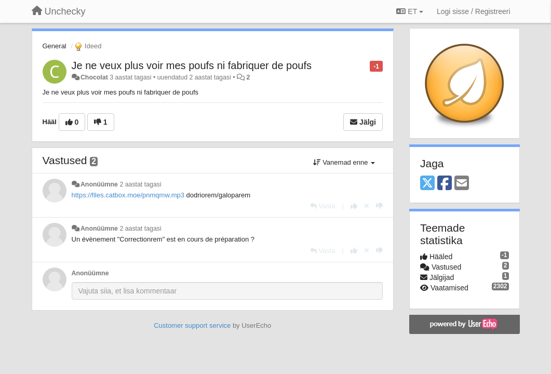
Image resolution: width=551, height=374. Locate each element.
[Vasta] (322, 206)
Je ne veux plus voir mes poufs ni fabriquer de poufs (192, 65)
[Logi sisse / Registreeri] (474, 11)
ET (409, 11)
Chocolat (94, 77)
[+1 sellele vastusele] (354, 206)
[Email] (461, 184)
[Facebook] (444, 184)
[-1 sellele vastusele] (379, 206)
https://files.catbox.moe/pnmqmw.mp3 (128, 195)
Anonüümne (99, 184)
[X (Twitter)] (427, 184)
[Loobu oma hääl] (366, 206)
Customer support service (192, 325)
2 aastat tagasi (140, 184)
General (54, 46)
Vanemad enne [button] (344, 162)
